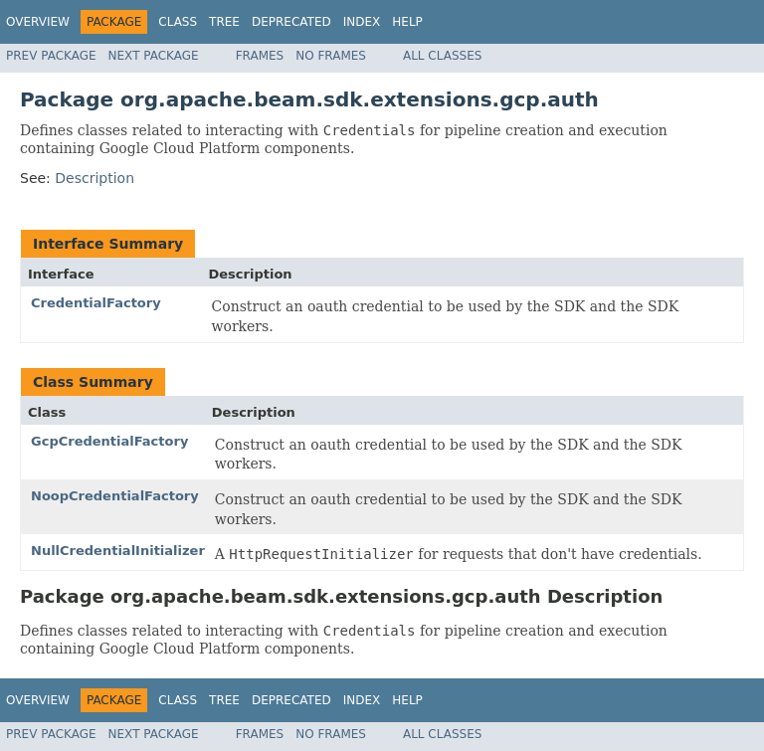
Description (94, 178)
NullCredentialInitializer (118, 550)
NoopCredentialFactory (115, 495)
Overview (38, 22)
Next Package (153, 56)
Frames (260, 56)
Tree (224, 22)
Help (407, 22)
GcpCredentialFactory (109, 441)
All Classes (442, 56)
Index (362, 22)
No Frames (330, 56)
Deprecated (291, 22)
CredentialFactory (96, 302)
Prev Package (51, 56)
